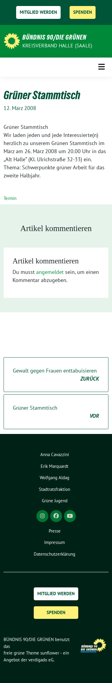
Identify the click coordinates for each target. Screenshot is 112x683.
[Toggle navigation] (101, 67)
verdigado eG (40, 660)
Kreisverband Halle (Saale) (57, 45)
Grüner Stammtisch (56, 412)
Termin (10, 198)
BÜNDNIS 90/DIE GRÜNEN (54, 37)
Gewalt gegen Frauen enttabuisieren (56, 375)
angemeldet (50, 272)
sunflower (49, 653)
